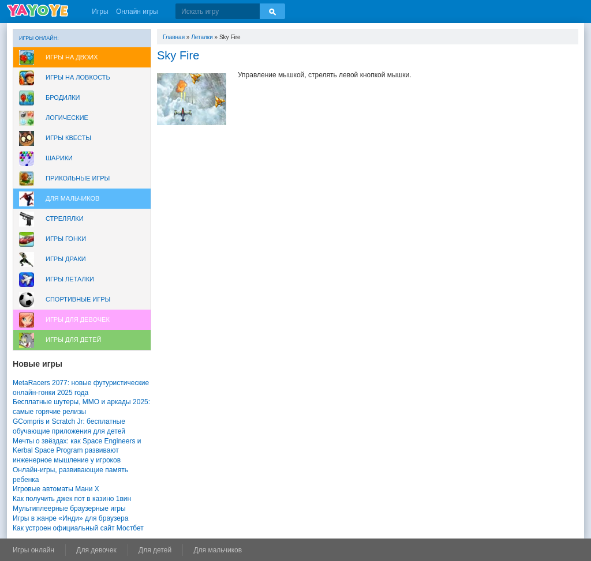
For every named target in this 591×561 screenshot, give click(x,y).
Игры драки (66, 258)
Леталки (202, 37)
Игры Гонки (66, 238)
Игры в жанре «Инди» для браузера (70, 518)
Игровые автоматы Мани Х (56, 489)
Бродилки (63, 97)
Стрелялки (65, 218)
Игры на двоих (72, 57)
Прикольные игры (78, 178)
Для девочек (96, 550)
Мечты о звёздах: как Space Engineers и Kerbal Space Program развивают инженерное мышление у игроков (77, 451)
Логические (67, 117)
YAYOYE (37, 10)
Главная (174, 37)
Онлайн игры (137, 11)
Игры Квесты (68, 137)
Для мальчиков (72, 198)
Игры (100, 11)
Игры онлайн (33, 550)
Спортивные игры (78, 299)
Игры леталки (70, 279)
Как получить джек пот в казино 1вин (72, 499)
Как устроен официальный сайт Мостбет (78, 528)
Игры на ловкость (78, 77)
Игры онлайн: (39, 38)
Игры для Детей (73, 339)
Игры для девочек (78, 319)
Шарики (59, 158)
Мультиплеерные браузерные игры (69, 508)
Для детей (155, 550)
